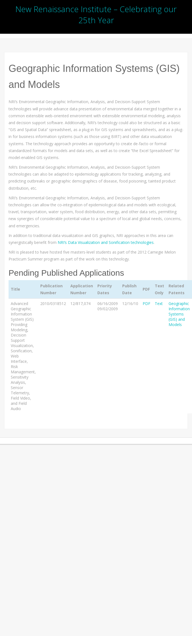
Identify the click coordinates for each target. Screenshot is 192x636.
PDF (146, 303)
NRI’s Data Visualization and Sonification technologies (106, 242)
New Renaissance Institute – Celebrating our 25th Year (96, 14)
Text (159, 303)
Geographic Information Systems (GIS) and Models (179, 314)
